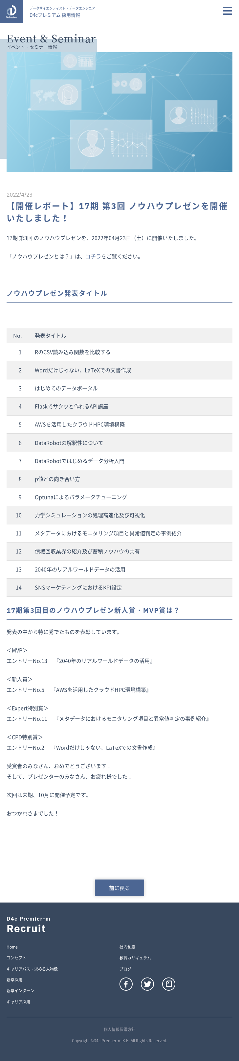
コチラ (93, 256)
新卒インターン (20, 991)
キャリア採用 (18, 1002)
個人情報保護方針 (119, 1029)
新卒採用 (14, 980)
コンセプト (16, 958)
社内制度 (127, 947)
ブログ (125, 969)
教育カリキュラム (135, 958)
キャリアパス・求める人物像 (32, 969)
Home (12, 947)
